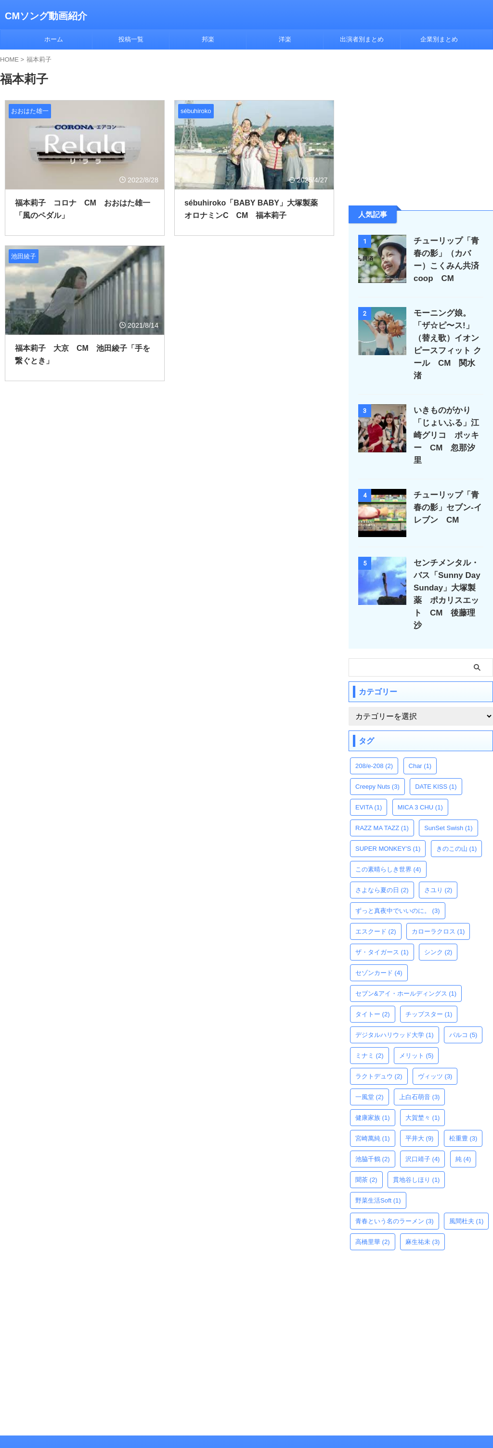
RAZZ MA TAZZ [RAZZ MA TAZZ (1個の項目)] (382, 790)
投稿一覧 (130, 39)
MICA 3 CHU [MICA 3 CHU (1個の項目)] (420, 769)
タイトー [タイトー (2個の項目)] (372, 976)
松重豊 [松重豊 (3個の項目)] (463, 1100)
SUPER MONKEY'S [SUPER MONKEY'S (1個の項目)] (387, 811)
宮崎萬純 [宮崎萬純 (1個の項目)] (372, 1100)
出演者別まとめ (362, 39)
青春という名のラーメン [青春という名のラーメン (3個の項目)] (394, 1183)
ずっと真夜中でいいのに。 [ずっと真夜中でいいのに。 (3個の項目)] (397, 873)
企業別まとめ (439, 39)
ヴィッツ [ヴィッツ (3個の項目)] (435, 1038)
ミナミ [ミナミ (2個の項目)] (369, 1018)
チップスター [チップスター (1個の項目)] (429, 976)
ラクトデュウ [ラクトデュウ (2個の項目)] (378, 1038)
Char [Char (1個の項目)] (420, 728)
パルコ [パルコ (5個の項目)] (463, 997)
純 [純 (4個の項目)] (463, 1121)
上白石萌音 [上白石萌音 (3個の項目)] (419, 1059)
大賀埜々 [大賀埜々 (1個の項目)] (422, 1080)
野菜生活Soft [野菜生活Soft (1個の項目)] (378, 1162)
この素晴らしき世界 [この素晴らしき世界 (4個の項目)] (388, 831)
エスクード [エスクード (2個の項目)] (375, 893)
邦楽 (208, 39)
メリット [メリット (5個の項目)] (416, 1018)
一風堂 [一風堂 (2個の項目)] (369, 1059)
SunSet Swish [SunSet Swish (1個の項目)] (448, 790)
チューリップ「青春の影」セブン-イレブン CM (447, 482)
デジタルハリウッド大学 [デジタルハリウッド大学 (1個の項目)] (394, 997)
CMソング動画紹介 (46, 16)
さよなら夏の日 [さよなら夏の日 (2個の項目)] (382, 852)
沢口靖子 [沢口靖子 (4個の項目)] (422, 1121)
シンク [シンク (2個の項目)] (438, 914)
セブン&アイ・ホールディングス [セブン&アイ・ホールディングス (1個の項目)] (405, 956)
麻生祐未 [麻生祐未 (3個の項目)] (422, 1204)
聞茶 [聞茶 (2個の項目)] (366, 1142)
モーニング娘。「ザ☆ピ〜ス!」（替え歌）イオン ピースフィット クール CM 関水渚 (449, 338)
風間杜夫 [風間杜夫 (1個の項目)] (466, 1183)
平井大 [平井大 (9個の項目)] (419, 1100)
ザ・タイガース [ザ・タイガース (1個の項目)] (382, 914)
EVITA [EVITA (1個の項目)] (368, 769)
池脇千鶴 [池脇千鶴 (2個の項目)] (372, 1121)
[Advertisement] (421, 126)
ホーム (53, 39)
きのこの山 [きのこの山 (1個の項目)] (456, 811)
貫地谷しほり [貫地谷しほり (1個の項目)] (416, 1142)
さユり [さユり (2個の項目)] (438, 852)
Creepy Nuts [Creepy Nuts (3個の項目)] (377, 749)
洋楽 (285, 39)
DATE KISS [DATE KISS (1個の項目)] (435, 749)
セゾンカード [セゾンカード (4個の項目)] (378, 935)
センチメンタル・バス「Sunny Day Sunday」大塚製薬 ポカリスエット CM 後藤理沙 (452, 563)
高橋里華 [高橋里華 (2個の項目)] (372, 1204)
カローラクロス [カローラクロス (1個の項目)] (438, 893)
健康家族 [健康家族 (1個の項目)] (372, 1080)
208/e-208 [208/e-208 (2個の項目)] (374, 728)
